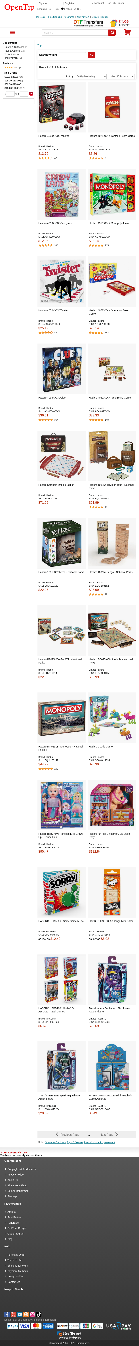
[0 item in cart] (127, 33)
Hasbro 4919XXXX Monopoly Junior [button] (109, 223)
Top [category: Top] (39, 45)
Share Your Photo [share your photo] (17, 1185)
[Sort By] (90, 76)
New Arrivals (83, 17)
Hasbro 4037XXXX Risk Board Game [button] (110, 397)
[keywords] (75, 33)
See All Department (12, 33)
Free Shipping (55, 17)
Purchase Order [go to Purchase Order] (16, 1254)
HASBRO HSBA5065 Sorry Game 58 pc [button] (61, 921)
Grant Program (15, 1233)
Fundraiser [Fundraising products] (13, 1222)
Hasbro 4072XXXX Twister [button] (53, 310)
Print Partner (14, 1217)
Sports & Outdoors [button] (55, 1142)
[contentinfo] (19, 7)
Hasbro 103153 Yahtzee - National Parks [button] (61, 572)
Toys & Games (15, 50)
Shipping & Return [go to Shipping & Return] (17, 1265)
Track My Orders (115, 3)
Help (56, 9)
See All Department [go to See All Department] (18, 1190)
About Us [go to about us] (12, 1180)
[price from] (10, 94)
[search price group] (31, 94)
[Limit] (121, 76)
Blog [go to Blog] (9, 1239)
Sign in (43, 3)
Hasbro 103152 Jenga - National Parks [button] (110, 572)
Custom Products (100, 17)
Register (69, 3)
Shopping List (44, 9)
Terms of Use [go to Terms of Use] (14, 1260)
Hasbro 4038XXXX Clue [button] (52, 397)
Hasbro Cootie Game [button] (101, 746)
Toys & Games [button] (75, 1142)
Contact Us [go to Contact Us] (13, 1281)
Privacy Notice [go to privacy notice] (15, 1174)
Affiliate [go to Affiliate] (11, 1211)
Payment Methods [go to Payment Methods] (17, 1271)
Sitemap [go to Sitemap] (12, 1196)
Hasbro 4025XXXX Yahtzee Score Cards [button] (112, 135)
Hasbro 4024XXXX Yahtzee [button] (54, 135)
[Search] (112, 33)
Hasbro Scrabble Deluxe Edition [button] (56, 484)
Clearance (69, 17)
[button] (71, 9)
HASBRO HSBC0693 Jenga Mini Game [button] (111, 921)
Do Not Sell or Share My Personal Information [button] (30, 1319)
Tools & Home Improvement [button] (99, 1142)
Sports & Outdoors (16, 47)
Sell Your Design (16, 1228)
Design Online (15, 1276)
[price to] (24, 94)
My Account (98, 3)
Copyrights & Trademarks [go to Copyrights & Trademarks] (21, 1169)
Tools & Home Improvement (13, 56)
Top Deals (40, 17)
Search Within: (48, 54)
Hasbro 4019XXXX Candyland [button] (55, 223)
